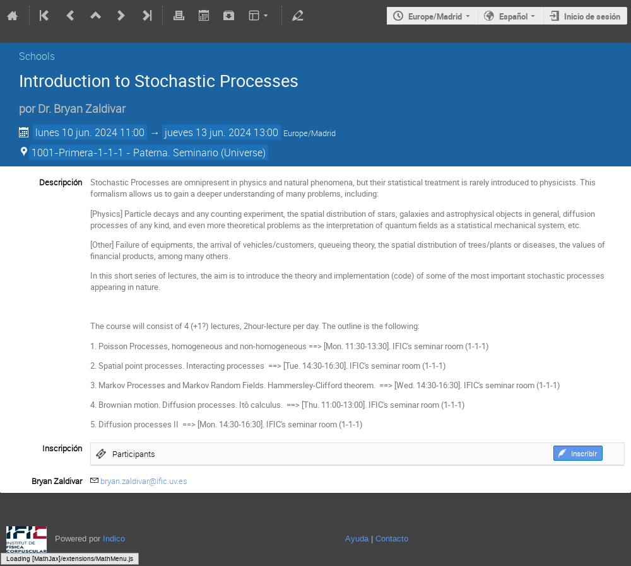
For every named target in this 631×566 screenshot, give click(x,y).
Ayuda (357, 538)
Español (513, 16)
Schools (37, 56)
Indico (114, 538)
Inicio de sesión (592, 16)
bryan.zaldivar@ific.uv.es (143, 481)
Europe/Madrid (435, 16)
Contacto (391, 538)
